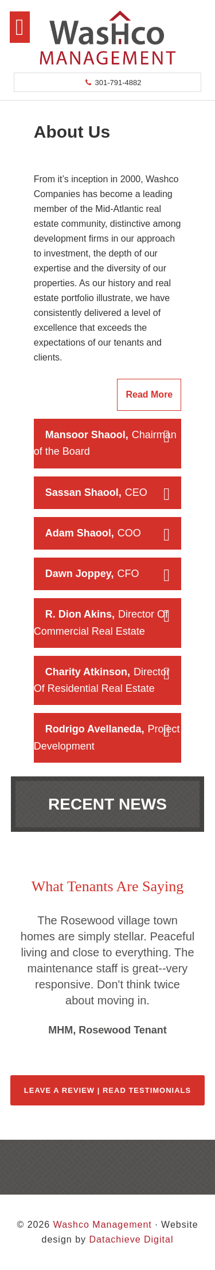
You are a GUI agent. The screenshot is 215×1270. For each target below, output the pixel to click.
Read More (149, 394)
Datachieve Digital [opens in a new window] (131, 1239)
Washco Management (108, 37)
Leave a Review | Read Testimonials (107, 1090)
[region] (107, 975)
